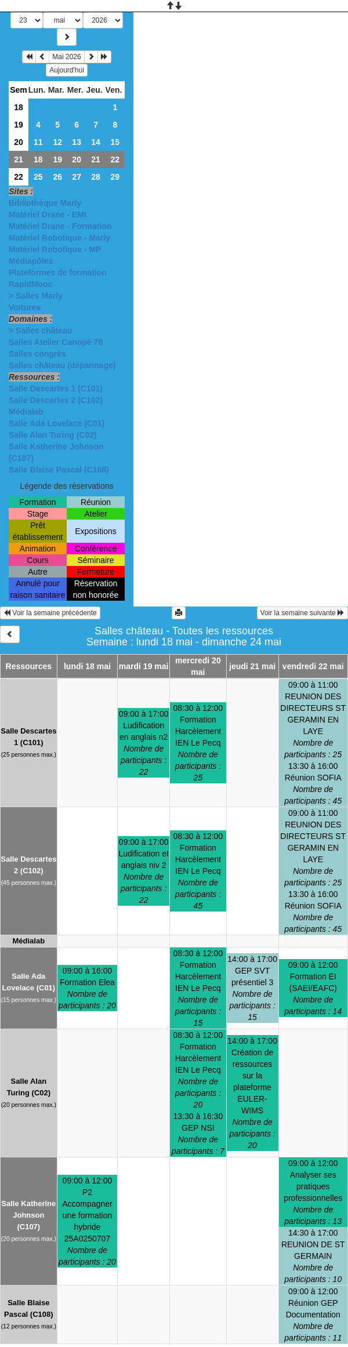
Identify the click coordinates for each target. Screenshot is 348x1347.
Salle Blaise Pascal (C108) (59, 469)
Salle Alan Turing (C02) (53, 435)
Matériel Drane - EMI (47, 214)
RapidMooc (30, 284)
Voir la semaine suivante (302, 613)
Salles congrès (37, 353)
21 (18, 159)
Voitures (25, 307)
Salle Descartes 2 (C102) (56, 400)
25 (38, 176)
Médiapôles (31, 261)
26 (57, 176)
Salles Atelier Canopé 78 (56, 342)
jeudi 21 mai (252, 666)
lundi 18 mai (87, 666)
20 (18, 142)
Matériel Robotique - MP (55, 249)
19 (18, 124)
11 (38, 142)
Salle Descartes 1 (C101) (56, 388)
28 (95, 176)
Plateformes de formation (58, 272)
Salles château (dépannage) (62, 365)
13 (76, 142)
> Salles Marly (36, 295)
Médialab (26, 411)
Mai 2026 (66, 57)
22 (114, 159)
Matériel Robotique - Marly (59, 237)
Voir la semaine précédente (50, 613)
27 (76, 176)
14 (95, 142)
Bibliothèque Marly (45, 203)
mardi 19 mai (144, 666)
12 (57, 142)
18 (18, 107)
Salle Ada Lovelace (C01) (56, 423)
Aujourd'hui (66, 70)
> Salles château (40, 330)
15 (114, 142)
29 (114, 176)
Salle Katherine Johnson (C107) (28, 1215)
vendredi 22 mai (313, 666)
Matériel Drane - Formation (60, 226)
